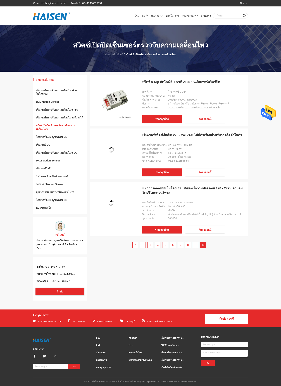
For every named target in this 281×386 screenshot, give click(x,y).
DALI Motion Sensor (48, 160)
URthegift (127, 321)
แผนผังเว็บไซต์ (135, 353)
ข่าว (130, 345)
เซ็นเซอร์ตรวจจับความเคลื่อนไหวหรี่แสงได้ (59, 117)
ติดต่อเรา (206, 15)
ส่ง (74, 366)
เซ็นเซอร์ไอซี (43, 168)
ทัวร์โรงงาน (172, 15)
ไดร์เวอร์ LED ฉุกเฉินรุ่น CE (51, 200)
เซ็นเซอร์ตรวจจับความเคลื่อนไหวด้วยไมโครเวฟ (56, 92)
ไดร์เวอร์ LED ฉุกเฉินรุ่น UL (51, 136)
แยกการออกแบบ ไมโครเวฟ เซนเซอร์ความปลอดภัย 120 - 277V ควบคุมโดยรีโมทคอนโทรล (192, 190)
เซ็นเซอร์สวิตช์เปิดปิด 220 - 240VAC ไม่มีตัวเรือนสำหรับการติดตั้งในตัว (192, 135)
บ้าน (137, 15)
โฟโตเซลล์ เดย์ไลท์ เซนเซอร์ (52, 176)
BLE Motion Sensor (47, 101)
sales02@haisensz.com (156, 321)
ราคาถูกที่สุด (162, 119)
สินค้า (145, 15)
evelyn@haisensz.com (53, 3)
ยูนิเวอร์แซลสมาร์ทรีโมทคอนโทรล (55, 192)
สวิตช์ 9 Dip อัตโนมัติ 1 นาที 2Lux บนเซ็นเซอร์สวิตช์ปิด (181, 82)
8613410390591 (102, 321)
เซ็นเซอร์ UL (43, 144)
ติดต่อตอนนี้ (205, 119)
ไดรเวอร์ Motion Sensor (50, 184)
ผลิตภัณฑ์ (117, 54)
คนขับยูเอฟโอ (43, 207)
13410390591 (77, 321)
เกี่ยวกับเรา (157, 15)
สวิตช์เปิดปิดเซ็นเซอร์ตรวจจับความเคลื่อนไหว (55, 127)
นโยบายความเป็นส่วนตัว (140, 360)
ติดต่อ (60, 291)
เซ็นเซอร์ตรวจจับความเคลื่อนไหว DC (56, 152)
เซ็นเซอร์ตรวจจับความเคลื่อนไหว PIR (57, 109)
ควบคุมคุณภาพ (190, 15)
